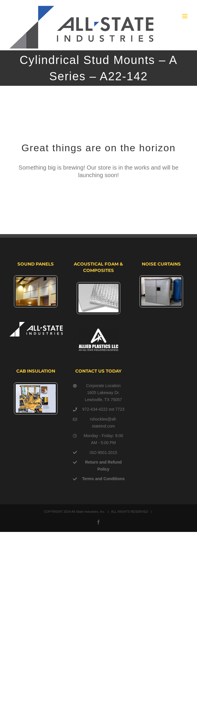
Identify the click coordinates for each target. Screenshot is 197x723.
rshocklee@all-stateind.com (103, 422)
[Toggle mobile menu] (185, 16)
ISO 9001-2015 (103, 452)
